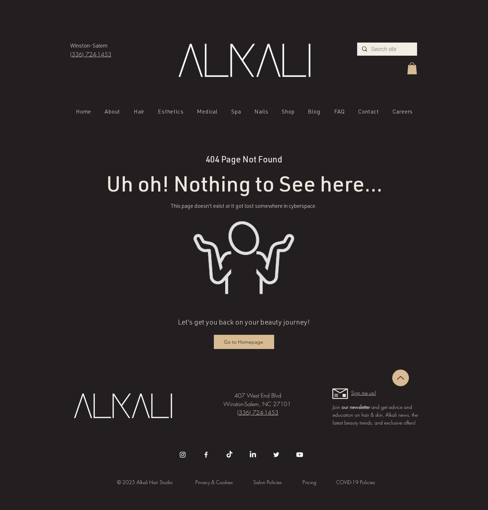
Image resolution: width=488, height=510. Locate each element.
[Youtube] (300, 455)
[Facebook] (206, 455)
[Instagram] (183, 455)
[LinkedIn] (253, 455)
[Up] (400, 378)
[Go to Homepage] (244, 342)
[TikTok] (229, 455)
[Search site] (386, 49)
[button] (412, 68)
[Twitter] (276, 455)
